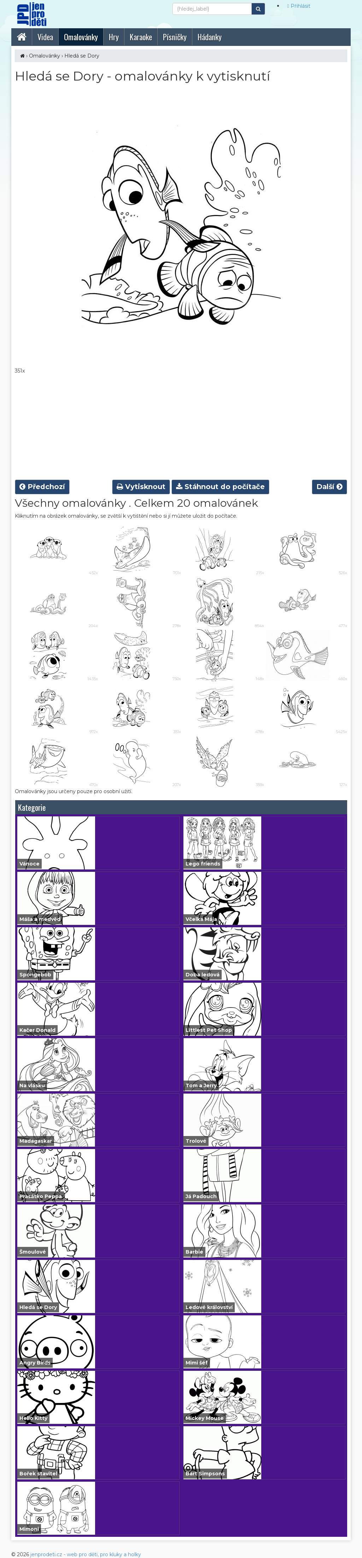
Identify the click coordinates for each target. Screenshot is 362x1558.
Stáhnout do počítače (220, 486)
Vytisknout (141, 486)
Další (329, 486)
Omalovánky (44, 56)
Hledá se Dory (81, 56)
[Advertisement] (181, 427)
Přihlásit (298, 6)
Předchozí (42, 486)
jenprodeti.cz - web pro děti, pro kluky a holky (85, 1554)
